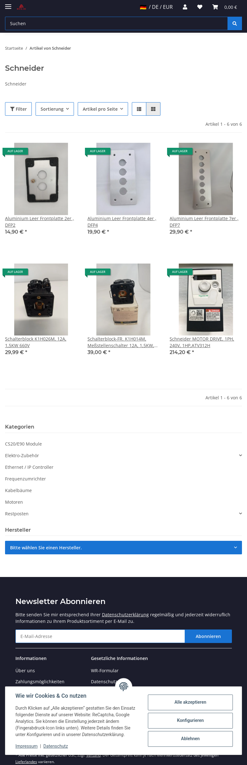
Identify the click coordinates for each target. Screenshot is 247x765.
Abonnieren (208, 636)
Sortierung (52, 109)
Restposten (17, 514)
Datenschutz (55, 746)
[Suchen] (116, 23)
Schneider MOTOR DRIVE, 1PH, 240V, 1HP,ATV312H (202, 342)
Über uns (25, 671)
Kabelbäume (18, 490)
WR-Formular (105, 671)
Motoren (14, 502)
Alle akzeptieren (190, 702)
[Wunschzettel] (199, 7)
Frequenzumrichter (25, 479)
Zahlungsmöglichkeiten (40, 682)
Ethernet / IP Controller (29, 467)
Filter (18, 109)
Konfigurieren (190, 720)
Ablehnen (190, 738)
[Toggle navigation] (8, 4)
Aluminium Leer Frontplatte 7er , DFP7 (204, 221)
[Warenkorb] (224, 7)
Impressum (26, 746)
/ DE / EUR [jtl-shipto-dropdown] (156, 6)
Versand (93, 755)
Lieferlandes (26, 761)
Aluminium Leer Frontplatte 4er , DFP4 (121, 221)
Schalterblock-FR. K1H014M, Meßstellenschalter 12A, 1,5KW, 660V (120, 342)
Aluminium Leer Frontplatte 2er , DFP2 (39, 221)
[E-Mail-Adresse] (100, 636)
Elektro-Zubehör (22, 455)
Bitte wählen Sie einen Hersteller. (46, 548)
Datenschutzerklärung (125, 615)
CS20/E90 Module (23, 444)
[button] (185, 7)
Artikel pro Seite (100, 109)
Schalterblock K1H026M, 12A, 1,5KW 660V (35, 342)
